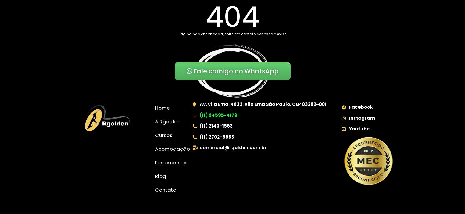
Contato (165, 189)
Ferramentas (171, 162)
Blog (160, 176)
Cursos (163, 135)
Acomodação (172, 148)
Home (162, 107)
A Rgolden (167, 121)
